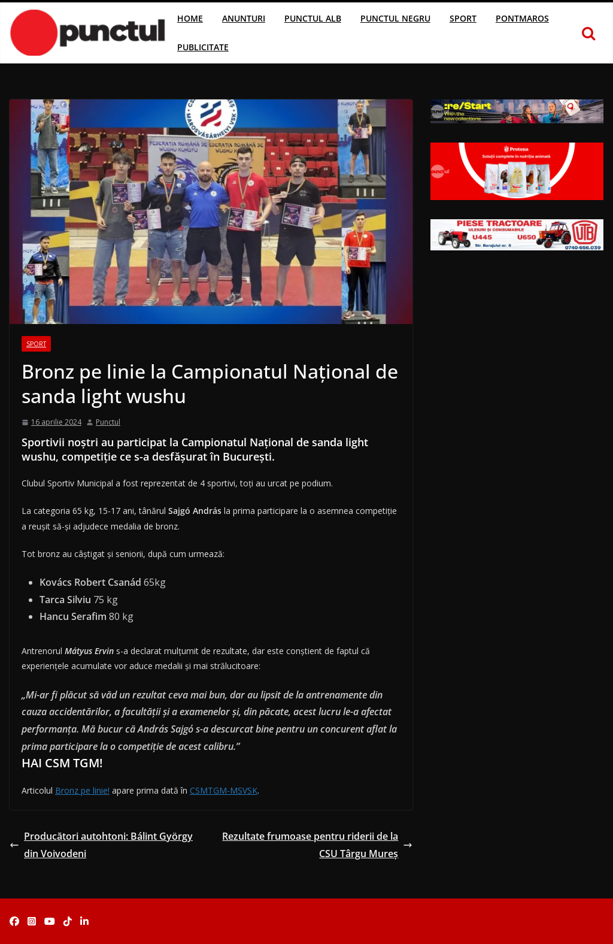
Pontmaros (522, 18)
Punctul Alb (312, 18)
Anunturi (243, 18)
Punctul (108, 422)
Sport (463, 18)
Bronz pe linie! (82, 790)
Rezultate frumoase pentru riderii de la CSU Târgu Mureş (317, 845)
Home (190, 18)
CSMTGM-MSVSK (223, 790)
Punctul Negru (395, 18)
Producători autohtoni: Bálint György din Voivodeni (101, 845)
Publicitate (203, 47)
